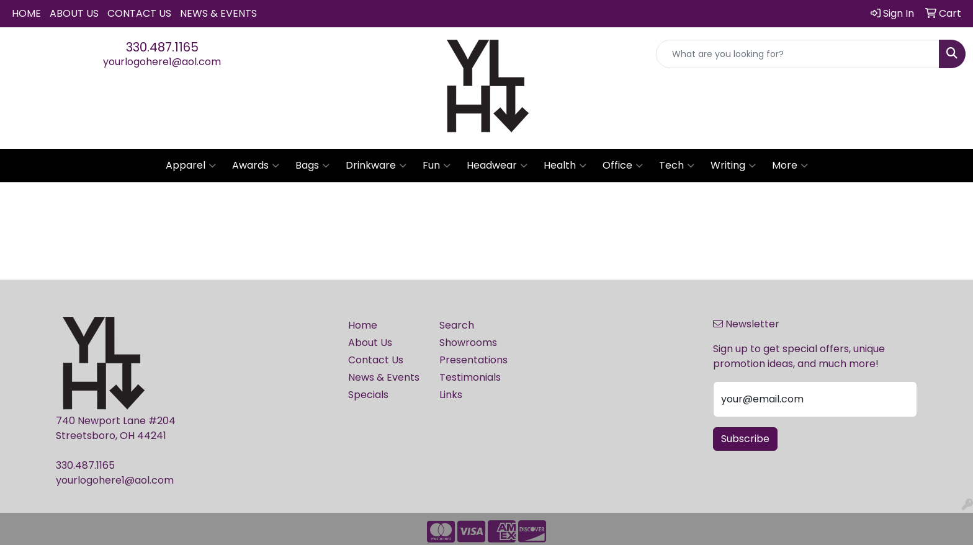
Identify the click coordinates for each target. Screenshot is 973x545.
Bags (312, 165)
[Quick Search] (797, 54)
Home (26, 13)
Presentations (473, 360)
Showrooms (468, 342)
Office (623, 165)
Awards (255, 165)
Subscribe (745, 439)
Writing (733, 165)
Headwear (497, 165)
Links (450, 395)
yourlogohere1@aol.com (162, 62)
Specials (368, 395)
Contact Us (139, 13)
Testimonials (470, 377)
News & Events (218, 13)
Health (565, 165)
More (790, 165)
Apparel (191, 165)
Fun (437, 165)
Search (456, 325)
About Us (74, 13)
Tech (676, 165)
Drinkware (376, 165)
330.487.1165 (162, 47)
